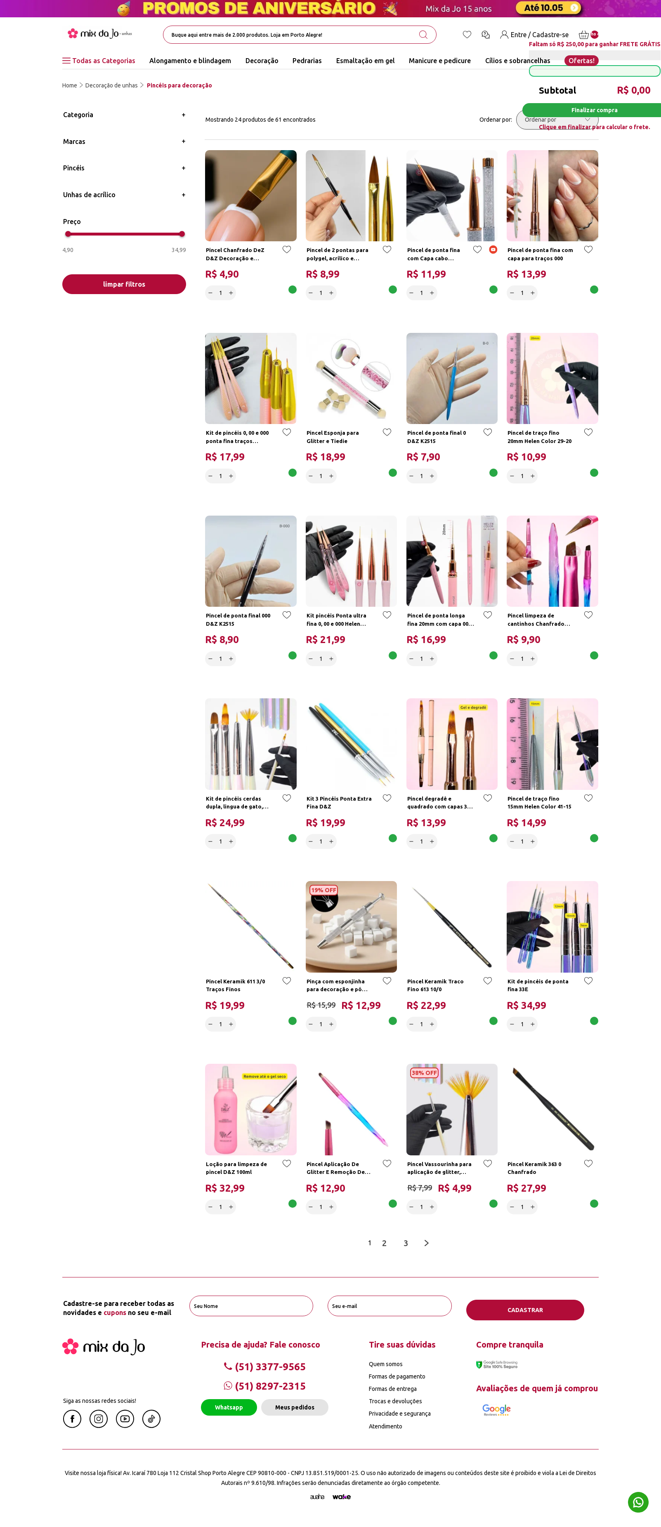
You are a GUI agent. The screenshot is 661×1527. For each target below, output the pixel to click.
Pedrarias (307, 60)
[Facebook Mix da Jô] (72, 1433)
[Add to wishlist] (285, 254)
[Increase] (232, 291)
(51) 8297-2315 (265, 1393)
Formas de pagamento (397, 1384)
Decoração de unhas (111, 85)
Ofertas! (582, 60)
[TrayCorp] (342, 1504)
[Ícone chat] (486, 35)
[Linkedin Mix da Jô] (151, 1433)
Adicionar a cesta (266, 291)
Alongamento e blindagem (190, 60)
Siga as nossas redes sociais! (99, 1407)
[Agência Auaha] (317, 1504)
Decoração (262, 60)
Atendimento (385, 1433)
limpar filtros (124, 284)
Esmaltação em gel (365, 60)
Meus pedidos (294, 1415)
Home (69, 85)
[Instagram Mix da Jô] (99, 1433)
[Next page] (428, 1253)
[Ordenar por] (557, 120)
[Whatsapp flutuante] (638, 1503)
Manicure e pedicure (440, 60)
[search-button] (423, 35)
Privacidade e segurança (400, 1421)
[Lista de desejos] (467, 35)
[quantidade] (222, 291)
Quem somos (386, 1371)
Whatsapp (229, 1415)
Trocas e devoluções (395, 1408)
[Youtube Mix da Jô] (125, 1433)
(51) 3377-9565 (265, 1373)
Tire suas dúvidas (402, 1351)
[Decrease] (212, 291)
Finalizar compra (594, 110)
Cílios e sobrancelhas (517, 60)
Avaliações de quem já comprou (537, 1395)
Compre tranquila (509, 1351)
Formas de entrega (393, 1396)
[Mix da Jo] (103, 1360)
